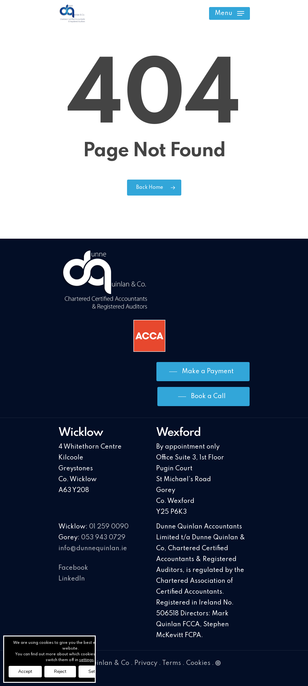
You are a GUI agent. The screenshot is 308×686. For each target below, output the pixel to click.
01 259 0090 (109, 527)
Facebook (73, 568)
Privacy (145, 663)
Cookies (198, 663)
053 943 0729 (103, 538)
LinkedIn (71, 579)
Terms (171, 663)
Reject (60, 671)
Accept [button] (25, 671)
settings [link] (86, 660)
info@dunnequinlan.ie (92, 548)
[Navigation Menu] (229, 13)
